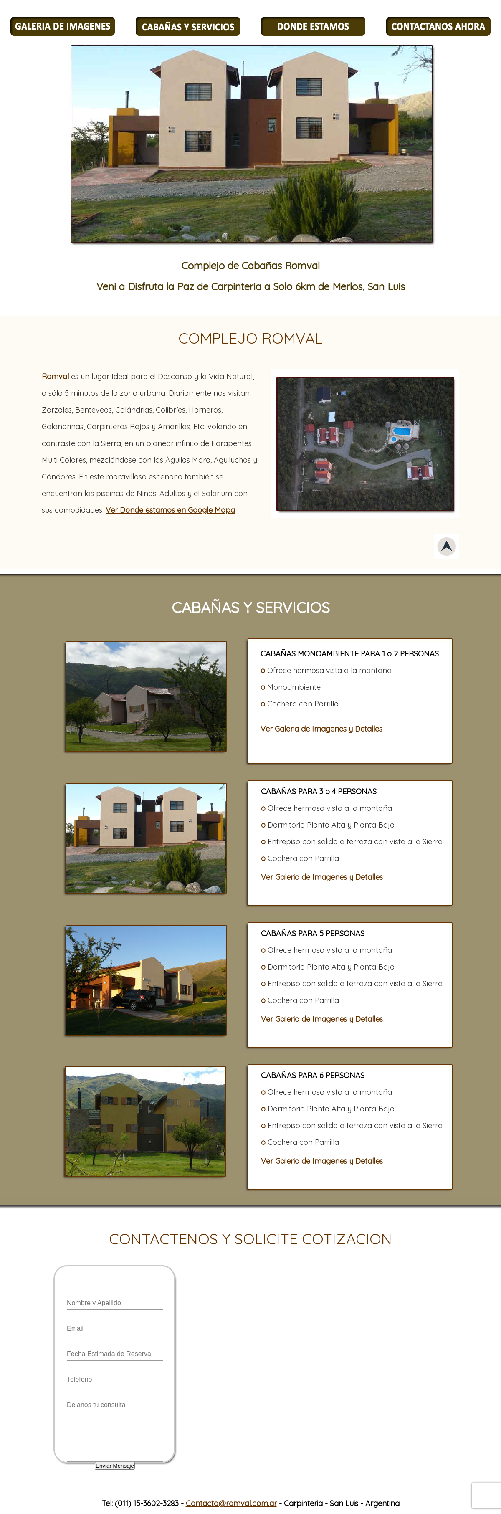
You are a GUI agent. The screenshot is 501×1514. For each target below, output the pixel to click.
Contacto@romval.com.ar (231, 1503)
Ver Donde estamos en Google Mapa (170, 510)
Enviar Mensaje (115, 1466)
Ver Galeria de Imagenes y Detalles (321, 729)
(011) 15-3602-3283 (147, 1503)
